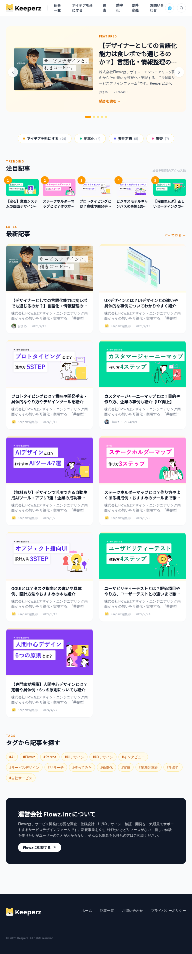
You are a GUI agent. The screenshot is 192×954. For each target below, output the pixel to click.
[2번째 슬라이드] (94, 117)
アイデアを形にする (82, 8)
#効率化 (106, 767)
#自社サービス (20, 777)
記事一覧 (57, 8)
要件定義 (135, 8)
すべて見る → (175, 235)
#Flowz (29, 756)
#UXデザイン (103, 756)
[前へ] (13, 72)
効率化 (119, 8)
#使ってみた (82, 767)
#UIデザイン (74, 756)
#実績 (125, 767)
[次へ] (179, 72)
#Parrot (50, 756)
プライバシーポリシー (168, 910)
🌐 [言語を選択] (170, 7)
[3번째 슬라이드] (98, 117)
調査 (104, 8)
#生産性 (173, 767)
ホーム (87, 910)
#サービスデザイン (24, 767)
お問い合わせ (157, 8)
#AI (11, 756)
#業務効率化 (148, 767)
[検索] (181, 7)
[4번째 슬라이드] (102, 117)
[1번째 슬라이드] (88, 117)
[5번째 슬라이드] (106, 117)
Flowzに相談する (39, 847)
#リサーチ (56, 767)
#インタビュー (133, 756)
